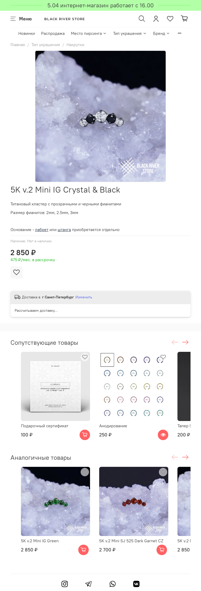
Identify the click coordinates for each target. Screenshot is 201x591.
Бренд (161, 33)
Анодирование (113, 425)
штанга (64, 229)
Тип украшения (130, 33)
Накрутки (75, 44)
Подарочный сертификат (44, 425)
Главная (17, 44)
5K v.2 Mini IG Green (40, 540)
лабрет (41, 229)
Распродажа (53, 33)
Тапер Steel (188, 425)
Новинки (26, 33)
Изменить (83, 297)
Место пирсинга (89, 33)
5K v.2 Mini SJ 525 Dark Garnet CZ (131, 540)
